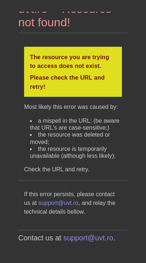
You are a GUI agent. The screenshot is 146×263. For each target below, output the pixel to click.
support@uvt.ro (58, 203)
